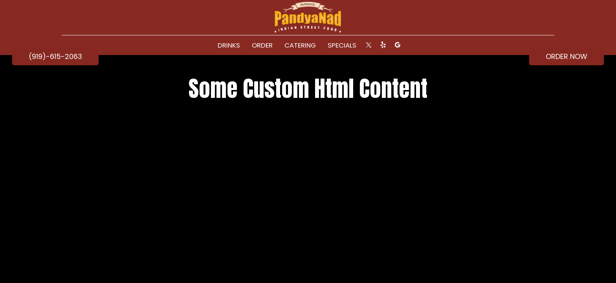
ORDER (262, 45)
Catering (300, 45)
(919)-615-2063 (55, 56)
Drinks (229, 45)
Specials (342, 45)
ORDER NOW (566, 56)
